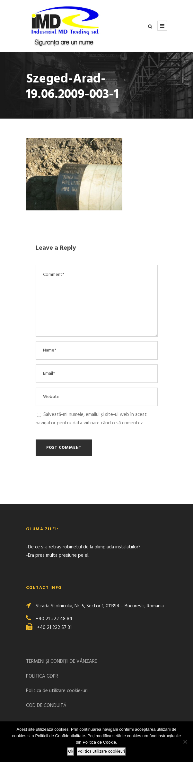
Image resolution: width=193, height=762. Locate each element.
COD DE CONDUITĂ (46, 705)
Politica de (37, 691)
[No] (185, 741)
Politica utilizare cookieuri (101, 751)
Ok (70, 751)
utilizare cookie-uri (68, 691)
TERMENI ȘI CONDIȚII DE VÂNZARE (61, 661)
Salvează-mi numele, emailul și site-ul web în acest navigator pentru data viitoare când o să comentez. (91, 419)
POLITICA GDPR (42, 676)
